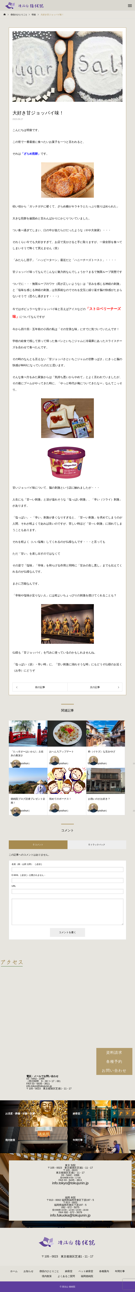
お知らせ (28, 1271)
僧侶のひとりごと (49, 1271)
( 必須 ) (27, 864)
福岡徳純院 (87, 1276)
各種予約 (114, 1061)
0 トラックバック (97, 844)
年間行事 (120, 1271)
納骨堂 (68, 1271)
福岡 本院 (70, 1197)
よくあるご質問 (66, 1276)
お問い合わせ (114, 1070)
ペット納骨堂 (85, 1271)
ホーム (14, 1271)
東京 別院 (70, 1165)
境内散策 (47, 1276)
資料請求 (114, 1052)
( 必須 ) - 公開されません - (28, 875)
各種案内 (104, 1271)
